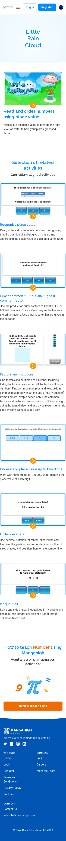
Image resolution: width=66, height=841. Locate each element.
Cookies (9, 794)
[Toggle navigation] (18, 7)
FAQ (39, 758)
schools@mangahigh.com (19, 815)
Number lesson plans (33, 706)
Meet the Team (46, 771)
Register (47, 7)
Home (7, 758)
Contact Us (10, 809)
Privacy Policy (12, 788)
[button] (61, 7)
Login (7, 764)
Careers (41, 764)
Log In (30, 7)
